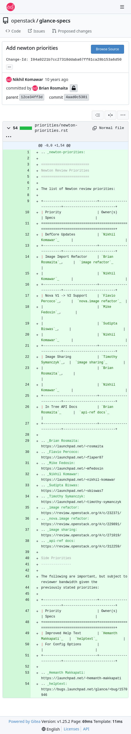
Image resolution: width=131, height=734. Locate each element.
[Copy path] (94, 128)
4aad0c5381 (76, 97)
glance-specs (54, 20)
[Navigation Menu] (122, 6)
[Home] (10, 7)
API (86, 728)
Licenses (71, 728)
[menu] (123, 115)
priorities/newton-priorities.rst (56, 128)
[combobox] (97, 115)
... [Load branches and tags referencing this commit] (9, 66)
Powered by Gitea (25, 721)
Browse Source (107, 49)
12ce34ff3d (32, 97)
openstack (23, 20)
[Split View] (110, 115)
